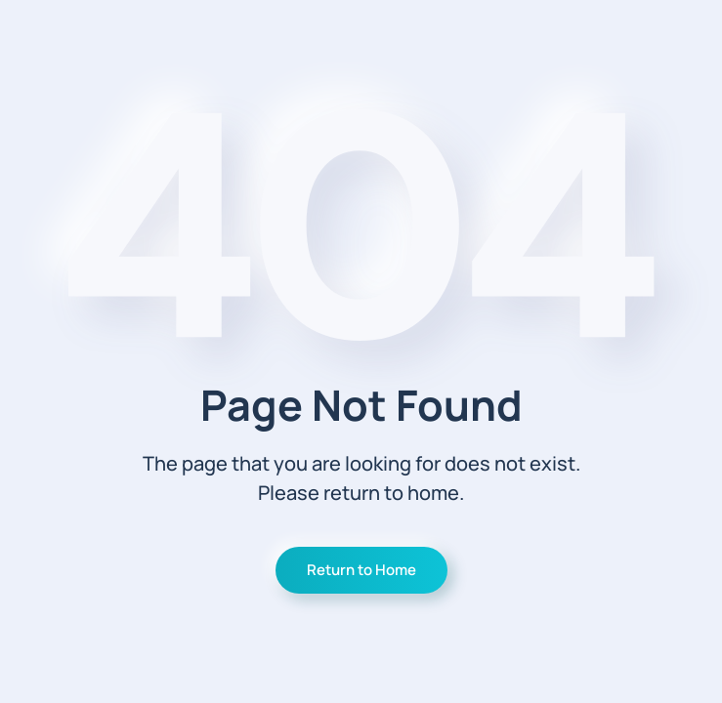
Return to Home (361, 569)
